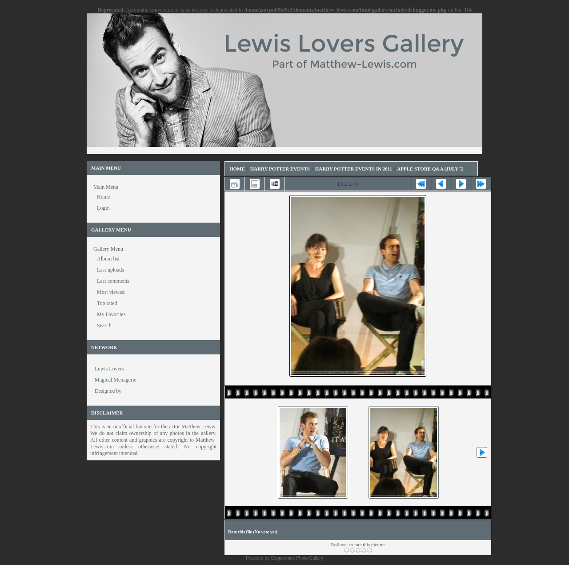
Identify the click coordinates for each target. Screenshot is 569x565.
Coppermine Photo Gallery (297, 558)
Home (237, 168)
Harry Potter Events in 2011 (353, 168)
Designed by (108, 391)
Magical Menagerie (115, 380)
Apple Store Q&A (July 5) (430, 168)
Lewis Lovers (109, 369)
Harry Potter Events (280, 168)
